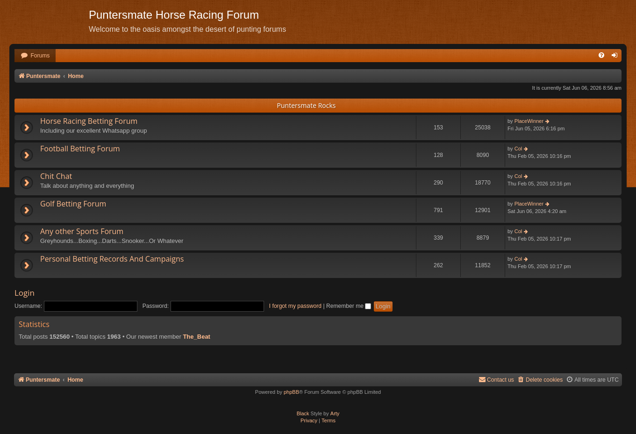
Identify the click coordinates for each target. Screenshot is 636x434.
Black (303, 413)
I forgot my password (295, 306)
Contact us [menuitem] (496, 379)
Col (518, 148)
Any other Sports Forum (81, 231)
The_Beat (196, 336)
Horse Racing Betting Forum (88, 121)
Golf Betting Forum (73, 204)
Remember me (348, 306)
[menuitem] (35, 56)
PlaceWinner (529, 121)
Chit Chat (56, 176)
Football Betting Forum (80, 148)
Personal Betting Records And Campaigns (112, 259)
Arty (335, 413)
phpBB (291, 392)
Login (24, 292)
